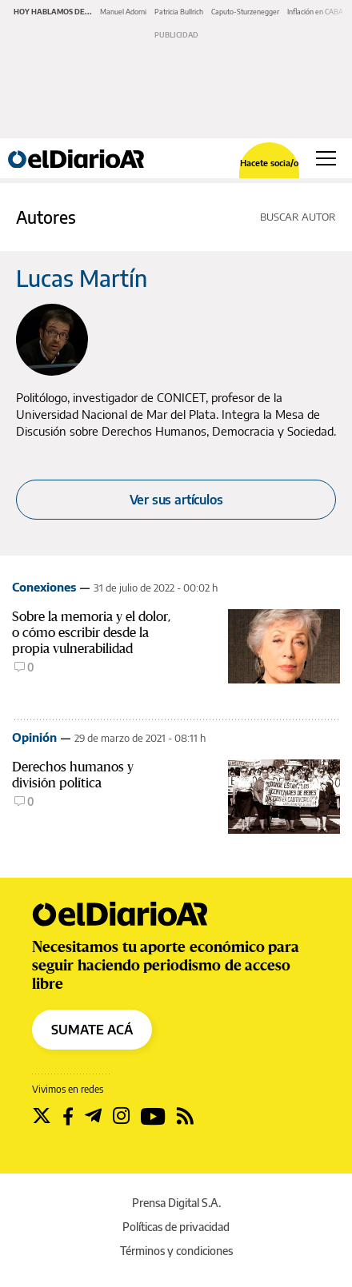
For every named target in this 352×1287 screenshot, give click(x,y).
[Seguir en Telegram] (93, 1116)
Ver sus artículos (176, 500)
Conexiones (44, 587)
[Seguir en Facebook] (68, 1116)
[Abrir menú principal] (326, 158)
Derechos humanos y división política (73, 775)
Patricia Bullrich (178, 11)
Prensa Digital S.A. (176, 1202)
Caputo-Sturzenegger (245, 11)
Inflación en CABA (315, 11)
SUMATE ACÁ (92, 1030)
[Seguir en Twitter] (41, 1116)
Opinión (34, 737)
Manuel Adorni (123, 11)
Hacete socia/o (269, 162)
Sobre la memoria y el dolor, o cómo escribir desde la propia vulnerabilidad (91, 632)
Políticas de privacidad (176, 1226)
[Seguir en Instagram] (121, 1116)
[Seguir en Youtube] (153, 1116)
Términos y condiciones (176, 1250)
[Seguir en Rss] (185, 1116)
